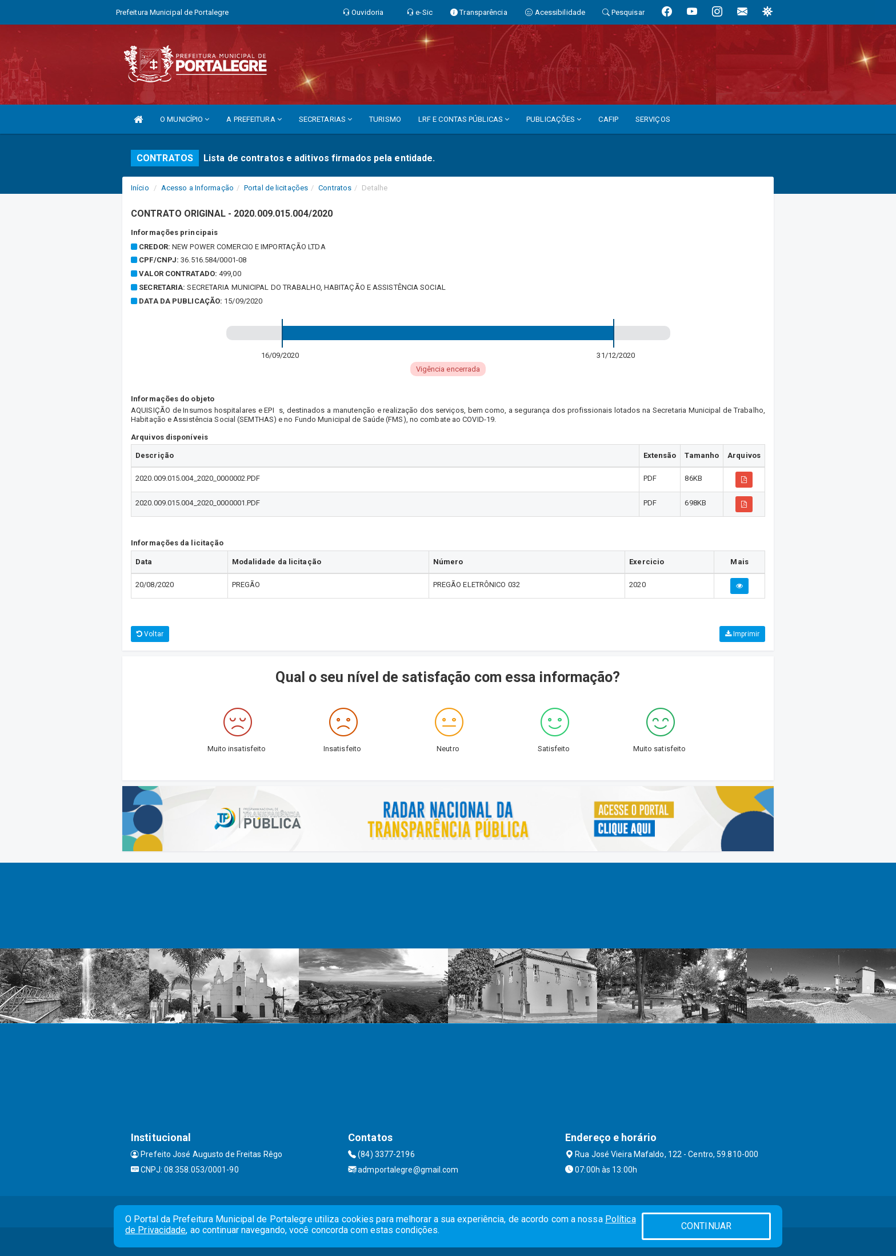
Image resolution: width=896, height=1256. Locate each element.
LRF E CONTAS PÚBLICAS (463, 119)
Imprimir (742, 634)
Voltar (150, 634)
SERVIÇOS (652, 119)
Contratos (334, 188)
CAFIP (608, 119)
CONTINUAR (706, 1226)
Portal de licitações (276, 188)
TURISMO (385, 119)
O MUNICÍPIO (184, 119)
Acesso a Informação (197, 188)
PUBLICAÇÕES (553, 119)
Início (140, 188)
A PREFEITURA (253, 119)
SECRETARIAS (325, 119)
